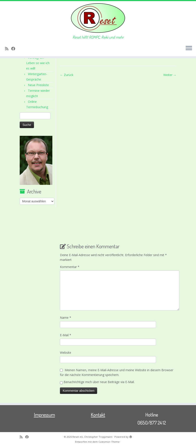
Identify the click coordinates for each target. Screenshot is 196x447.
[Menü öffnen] (189, 48)
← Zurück (66, 75)
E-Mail (65, 335)
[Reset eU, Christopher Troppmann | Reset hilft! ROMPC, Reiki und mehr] (98, 18)
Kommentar (69, 267)
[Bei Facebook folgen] (14, 48)
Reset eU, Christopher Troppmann (92, 436)
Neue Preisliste (38, 85)
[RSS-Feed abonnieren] (8, 48)
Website (65, 352)
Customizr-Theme (109, 441)
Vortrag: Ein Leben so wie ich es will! (38, 62)
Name (65, 317)
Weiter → (169, 75)
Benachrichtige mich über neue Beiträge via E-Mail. (99, 382)
